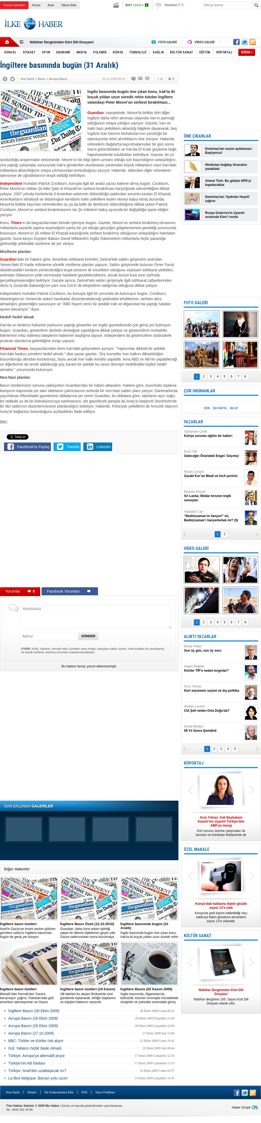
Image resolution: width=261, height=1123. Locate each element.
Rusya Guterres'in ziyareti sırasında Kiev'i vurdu (224, 215)
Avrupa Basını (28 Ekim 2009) (33, 1026)
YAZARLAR (193, 421)
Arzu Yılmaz (213, 688)
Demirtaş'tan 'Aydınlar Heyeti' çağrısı (227, 199)
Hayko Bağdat (213, 668)
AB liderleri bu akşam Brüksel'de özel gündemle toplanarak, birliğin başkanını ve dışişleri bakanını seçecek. (89, 995)
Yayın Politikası (105, 1092)
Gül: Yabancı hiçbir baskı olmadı (35, 1048)
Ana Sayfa (13, 1092)
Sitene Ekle (68, 5)
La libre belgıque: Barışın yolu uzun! (38, 1078)
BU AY (234, 408)
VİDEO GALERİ (196, 548)
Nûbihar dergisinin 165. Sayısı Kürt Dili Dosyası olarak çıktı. (221, 996)
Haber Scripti (241, 1107)
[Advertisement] (61, 522)
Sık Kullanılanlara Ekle (59, 1092)
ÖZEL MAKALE (196, 849)
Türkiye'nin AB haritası (26, 1063)
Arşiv (51, 5)
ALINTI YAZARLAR (200, 636)
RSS (84, 1092)
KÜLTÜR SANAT (197, 935)
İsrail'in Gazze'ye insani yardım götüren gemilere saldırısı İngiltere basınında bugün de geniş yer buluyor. (29, 930)
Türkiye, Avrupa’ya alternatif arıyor (36, 1056)
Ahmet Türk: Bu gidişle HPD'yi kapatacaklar (228, 183)
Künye (36, 5)
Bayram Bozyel (213, 496)
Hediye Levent (213, 709)
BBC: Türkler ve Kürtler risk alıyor (35, 1041)
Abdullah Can (213, 516)
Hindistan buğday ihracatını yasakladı (226, 167)
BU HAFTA (220, 408)
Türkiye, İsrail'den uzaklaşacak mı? (37, 1071)
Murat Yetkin (213, 648)
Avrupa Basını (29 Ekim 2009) (33, 1018)
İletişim (31, 1092)
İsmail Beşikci (213, 729)
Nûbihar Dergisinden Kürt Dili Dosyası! (62, 42)
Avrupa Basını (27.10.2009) (31, 1033)
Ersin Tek (213, 454)
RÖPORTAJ (193, 763)
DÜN (207, 408)
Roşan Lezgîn (213, 474)
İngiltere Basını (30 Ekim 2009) (33, 1011)
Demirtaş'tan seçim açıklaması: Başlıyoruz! (228, 151)
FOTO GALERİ (196, 302)
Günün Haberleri (14, 5)
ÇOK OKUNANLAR (199, 390)
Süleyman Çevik (213, 434)
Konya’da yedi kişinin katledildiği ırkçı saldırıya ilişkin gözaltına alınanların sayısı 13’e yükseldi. (221, 912)
